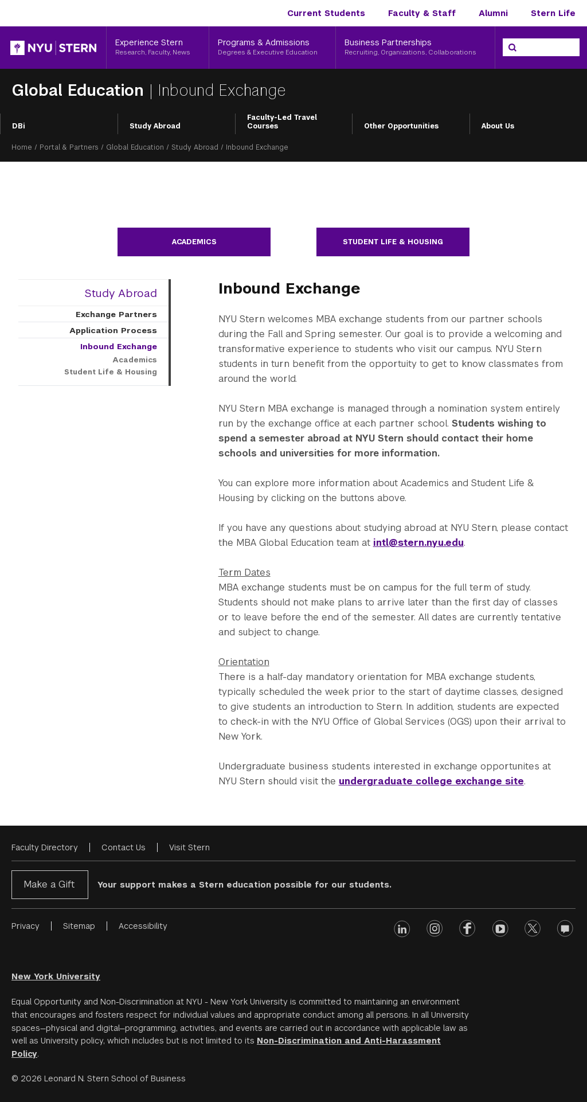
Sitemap (79, 926)
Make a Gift (49, 884)
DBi (18, 126)
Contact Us (123, 847)
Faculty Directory (44, 847)
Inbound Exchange (118, 346)
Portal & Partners (69, 147)
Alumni (493, 13)
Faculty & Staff (422, 13)
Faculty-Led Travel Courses (282, 122)
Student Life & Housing (393, 242)
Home (21, 147)
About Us (498, 126)
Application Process (113, 330)
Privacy (25, 926)
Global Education (80, 90)
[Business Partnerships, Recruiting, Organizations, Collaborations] (415, 47)
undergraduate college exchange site (431, 781)
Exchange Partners (116, 314)
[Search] (512, 48)
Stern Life (553, 13)
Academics (194, 242)
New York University (55, 976)
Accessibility (143, 926)
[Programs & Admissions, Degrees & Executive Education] (272, 47)
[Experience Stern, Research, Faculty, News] (158, 47)
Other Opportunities (401, 126)
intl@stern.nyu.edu (418, 543)
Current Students (326, 13)
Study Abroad (155, 126)
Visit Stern (189, 847)
